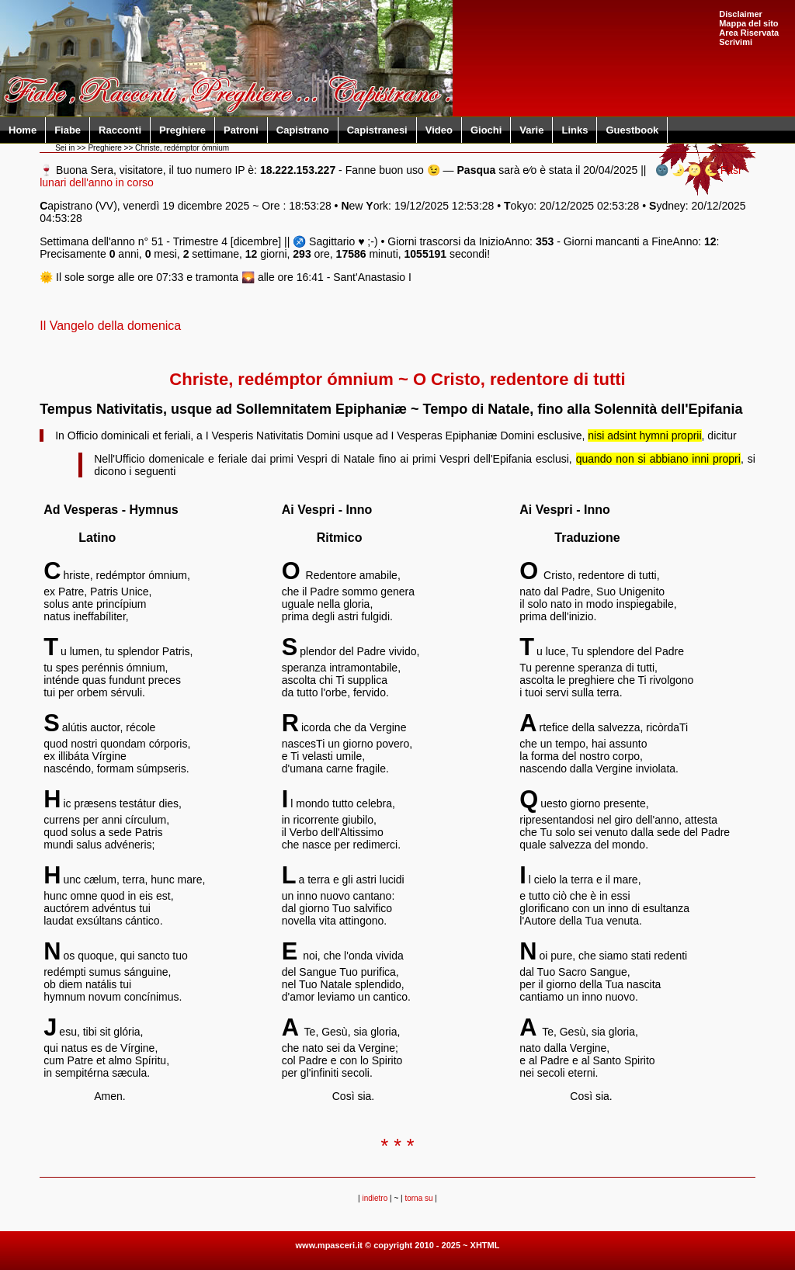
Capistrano (302, 130)
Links (574, 130)
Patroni (241, 130)
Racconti (120, 130)
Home (22, 130)
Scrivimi (735, 42)
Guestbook (632, 130)
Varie (531, 130)
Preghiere (182, 130)
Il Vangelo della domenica (110, 325)
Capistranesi (377, 130)
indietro (374, 1198)
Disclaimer (740, 14)
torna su (418, 1198)
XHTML (485, 1245)
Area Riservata (749, 32)
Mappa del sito (748, 23)
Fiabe (67, 130)
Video (439, 130)
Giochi (486, 130)
